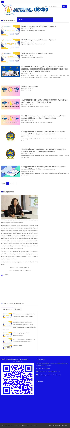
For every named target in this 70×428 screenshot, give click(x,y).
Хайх (64, 6)
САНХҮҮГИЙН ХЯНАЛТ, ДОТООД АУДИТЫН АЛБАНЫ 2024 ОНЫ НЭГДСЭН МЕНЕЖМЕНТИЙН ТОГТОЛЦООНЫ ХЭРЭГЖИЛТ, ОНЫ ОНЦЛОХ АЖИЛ (44, 69)
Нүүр (50, 425)
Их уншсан (17, 309)
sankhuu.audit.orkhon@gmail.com (51, 371)
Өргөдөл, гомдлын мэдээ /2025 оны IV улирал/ (38, 26)
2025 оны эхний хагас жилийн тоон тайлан (37, 53)
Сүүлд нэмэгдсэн (7, 309)
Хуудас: (3, 183)
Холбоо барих (64, 425)
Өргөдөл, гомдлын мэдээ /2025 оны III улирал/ (38, 40)
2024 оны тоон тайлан (29, 87)
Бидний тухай (56, 425)
